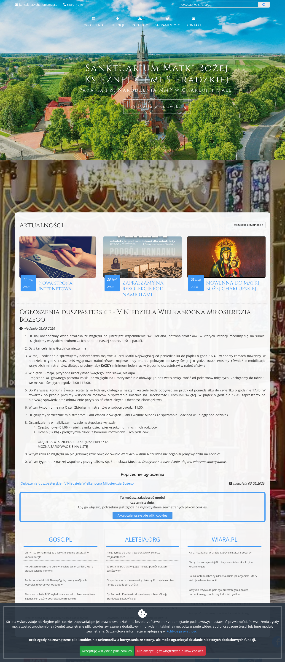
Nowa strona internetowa (55, 286)
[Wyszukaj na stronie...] (218, 5)
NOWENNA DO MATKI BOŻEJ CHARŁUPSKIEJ (232, 286)
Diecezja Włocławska (157, 106)
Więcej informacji (142, 204)
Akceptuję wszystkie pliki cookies (107, 651)
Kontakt (193, 21)
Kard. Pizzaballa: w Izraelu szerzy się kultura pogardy (220, 552)
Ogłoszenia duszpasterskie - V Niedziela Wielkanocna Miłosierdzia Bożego (135, 316)
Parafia (138, 21)
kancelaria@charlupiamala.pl (38, 5)
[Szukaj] (264, 5)
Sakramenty (166, 21)
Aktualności (41, 225)
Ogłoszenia (94, 21)
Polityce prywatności (182, 631)
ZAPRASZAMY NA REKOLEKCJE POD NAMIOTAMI (143, 289)
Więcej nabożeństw (55, 204)
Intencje (117, 21)
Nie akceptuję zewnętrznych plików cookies (170, 651)
